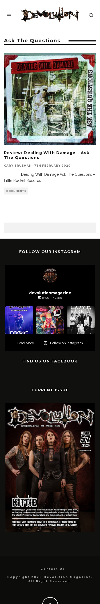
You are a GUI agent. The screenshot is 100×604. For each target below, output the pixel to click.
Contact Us (53, 569)
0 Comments (16, 191)
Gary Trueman (17, 165)
